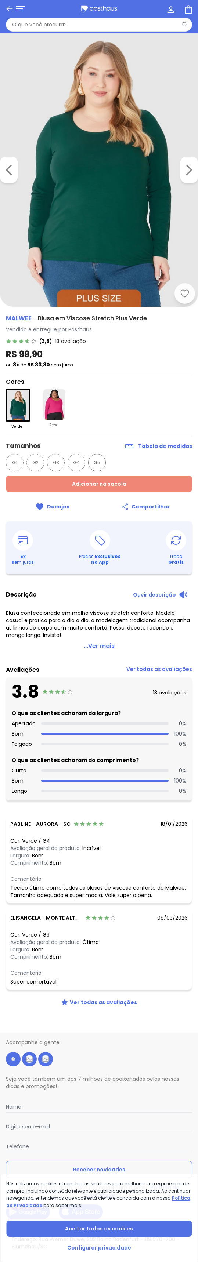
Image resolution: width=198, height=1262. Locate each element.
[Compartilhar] (145, 506)
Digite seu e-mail (28, 1126)
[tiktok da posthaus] (45, 1059)
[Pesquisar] (184, 24)
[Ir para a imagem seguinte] (189, 170)
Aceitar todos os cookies (99, 1228)
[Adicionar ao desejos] (184, 293)
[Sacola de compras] (187, 8)
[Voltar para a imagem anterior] (9, 170)
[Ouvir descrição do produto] (160, 594)
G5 (97, 462)
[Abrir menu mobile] (20, 8)
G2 (35, 462)
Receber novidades (99, 1169)
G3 (56, 462)
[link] (99, 341)
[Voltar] (9, 8)
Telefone (17, 1146)
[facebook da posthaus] (13, 1059)
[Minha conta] (170, 8)
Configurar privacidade (99, 1247)
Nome (13, 1106)
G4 (76, 462)
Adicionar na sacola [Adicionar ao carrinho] (99, 484)
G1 (14, 462)
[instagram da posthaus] (29, 1059)
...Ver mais (99, 646)
